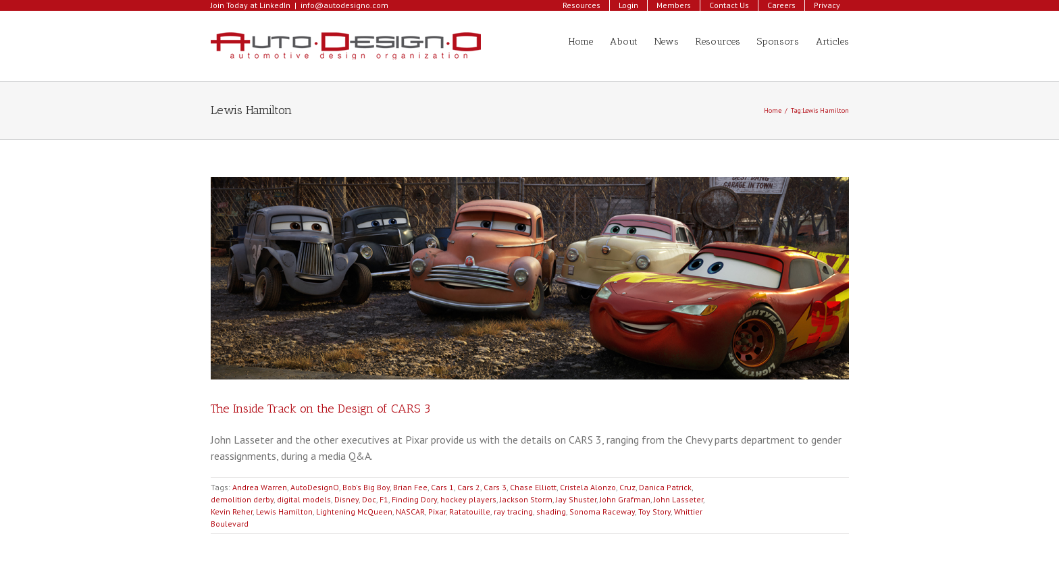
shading (551, 511)
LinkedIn (274, 5)
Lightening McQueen (354, 511)
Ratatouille (469, 511)
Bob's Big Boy (366, 487)
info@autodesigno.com (344, 5)
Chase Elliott (533, 487)
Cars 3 (495, 487)
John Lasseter (678, 499)
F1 (384, 499)
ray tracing (513, 511)
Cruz (627, 487)
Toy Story (654, 511)
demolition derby (242, 499)
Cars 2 (468, 487)
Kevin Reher (232, 511)
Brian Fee (410, 487)
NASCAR (410, 511)
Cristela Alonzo (588, 487)
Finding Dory (414, 499)
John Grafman (625, 499)
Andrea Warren (259, 487)
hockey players (468, 499)
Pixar (437, 511)
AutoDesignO (314, 487)
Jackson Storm (526, 499)
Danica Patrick (665, 487)
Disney (346, 499)
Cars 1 (442, 487)
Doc (369, 499)
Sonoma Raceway (602, 511)
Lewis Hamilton (284, 511)
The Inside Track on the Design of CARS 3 (320, 408)
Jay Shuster (576, 499)
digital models (304, 499)
